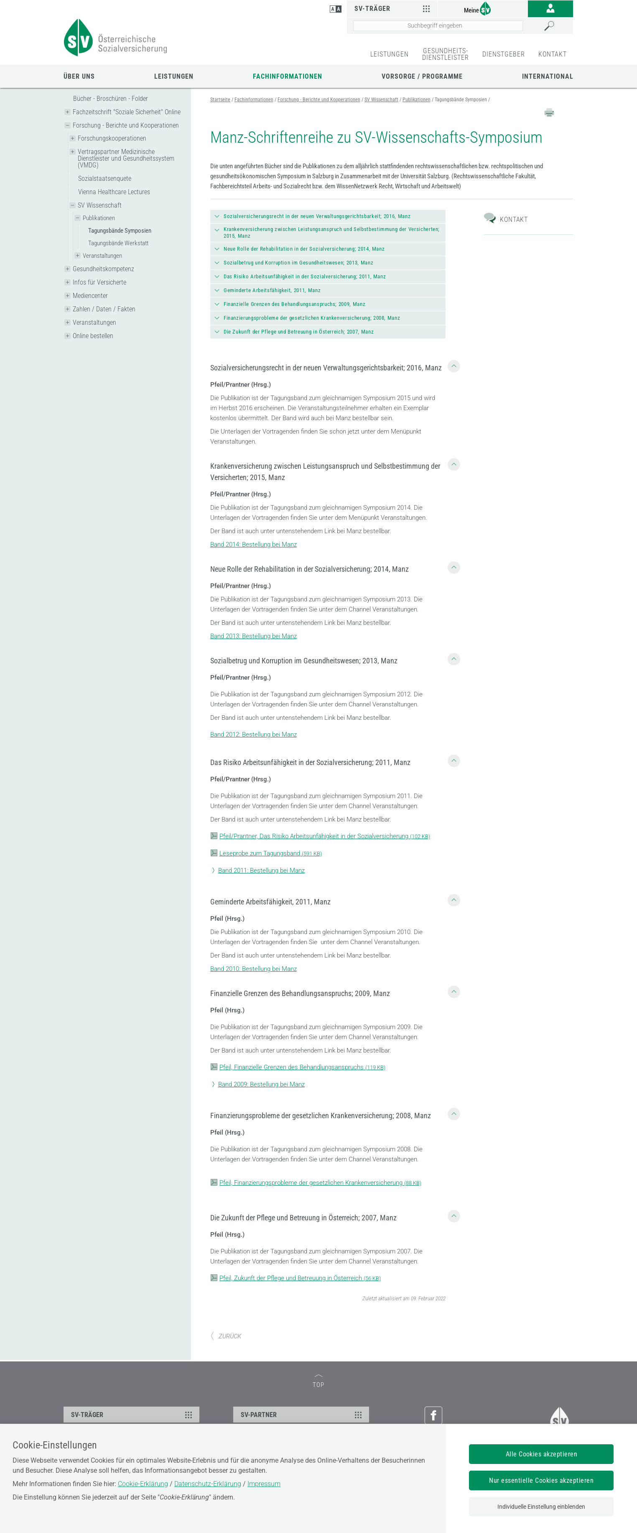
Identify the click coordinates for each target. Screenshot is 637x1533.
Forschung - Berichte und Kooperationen (126, 125)
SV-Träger (393, 8)
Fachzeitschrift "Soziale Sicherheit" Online (127, 112)
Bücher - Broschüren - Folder (110, 99)
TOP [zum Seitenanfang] (318, 1381)
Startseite (220, 100)
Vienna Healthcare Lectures (114, 192)
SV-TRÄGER (132, 1414)
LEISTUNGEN (389, 54)
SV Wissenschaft (100, 205)
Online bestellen (93, 336)
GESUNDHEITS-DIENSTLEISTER (445, 54)
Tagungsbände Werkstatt (118, 243)
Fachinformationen (287, 76)
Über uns (79, 76)
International (547, 76)
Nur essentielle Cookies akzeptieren (541, 1480)
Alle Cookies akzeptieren (542, 1454)
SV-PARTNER (302, 1414)
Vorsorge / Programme (422, 76)
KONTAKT (552, 54)
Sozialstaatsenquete (104, 178)
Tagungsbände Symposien (119, 230)
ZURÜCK (225, 1336)
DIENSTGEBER (503, 54)
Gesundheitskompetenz (103, 269)
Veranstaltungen (102, 255)
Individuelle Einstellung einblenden (541, 1506)
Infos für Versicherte (99, 282)
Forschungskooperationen (112, 138)
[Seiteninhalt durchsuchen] (438, 25)
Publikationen (99, 218)
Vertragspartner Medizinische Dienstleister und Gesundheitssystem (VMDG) (126, 158)
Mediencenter (90, 296)
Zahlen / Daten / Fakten (104, 309)
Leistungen (174, 76)
